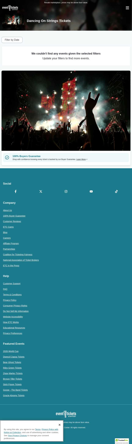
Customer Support (11, 283)
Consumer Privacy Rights (15, 305)
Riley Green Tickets (12, 368)
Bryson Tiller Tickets (12, 379)
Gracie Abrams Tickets (13, 395)
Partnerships (9, 249)
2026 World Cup (10, 351)
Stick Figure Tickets (12, 384)
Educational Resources (14, 328)
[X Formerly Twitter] (40, 191)
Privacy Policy (9, 300)
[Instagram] (66, 191)
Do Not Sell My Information (16, 311)
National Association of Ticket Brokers (21, 260)
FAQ (5, 289)
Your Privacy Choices (17, 435)
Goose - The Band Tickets (15, 390)
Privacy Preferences (12, 333)
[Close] (59, 424)
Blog (5, 232)
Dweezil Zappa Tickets (13, 357)
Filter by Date (12, 40)
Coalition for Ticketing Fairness (17, 254)
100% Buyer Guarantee (14, 216)
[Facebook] (15, 191)
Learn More (81, 159)
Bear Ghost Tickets (12, 362)
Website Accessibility (13, 316)
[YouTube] (91, 191)
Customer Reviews (12, 221)
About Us (7, 210)
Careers (7, 238)
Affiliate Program (11, 243)
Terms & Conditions (12, 294)
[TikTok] (116, 191)
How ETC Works (11, 322)
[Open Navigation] (127, 7)
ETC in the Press (11, 265)
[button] (122, 441)
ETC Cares (8, 227)
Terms (38, 429)
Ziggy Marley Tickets (13, 373)
